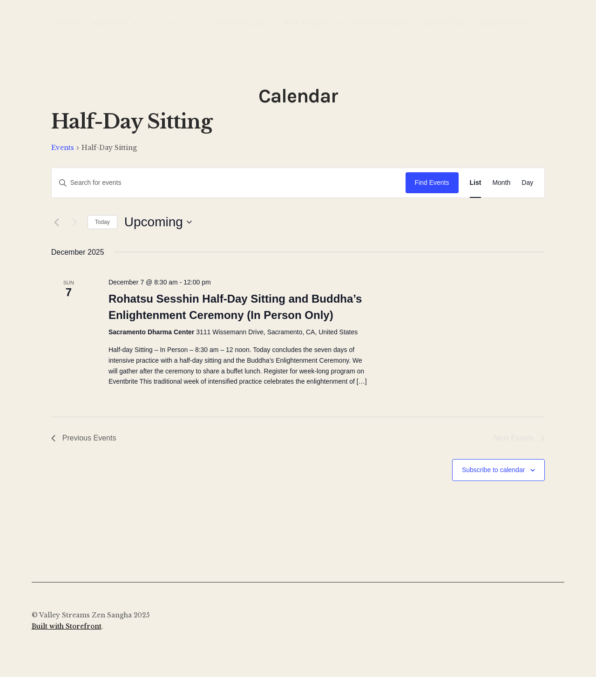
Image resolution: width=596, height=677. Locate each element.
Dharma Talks (382, 23)
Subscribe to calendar (493, 470)
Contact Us (443, 23)
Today (102, 222)
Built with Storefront (67, 626)
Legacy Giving (506, 23)
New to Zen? (307, 23)
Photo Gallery (241, 23)
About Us (109, 23)
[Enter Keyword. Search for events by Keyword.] (229, 182)
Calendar (170, 23)
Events (62, 147)
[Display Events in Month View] (501, 182)
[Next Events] (75, 222)
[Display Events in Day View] (527, 182)
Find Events (432, 182)
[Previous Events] (56, 222)
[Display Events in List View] (475, 182)
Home (68, 23)
